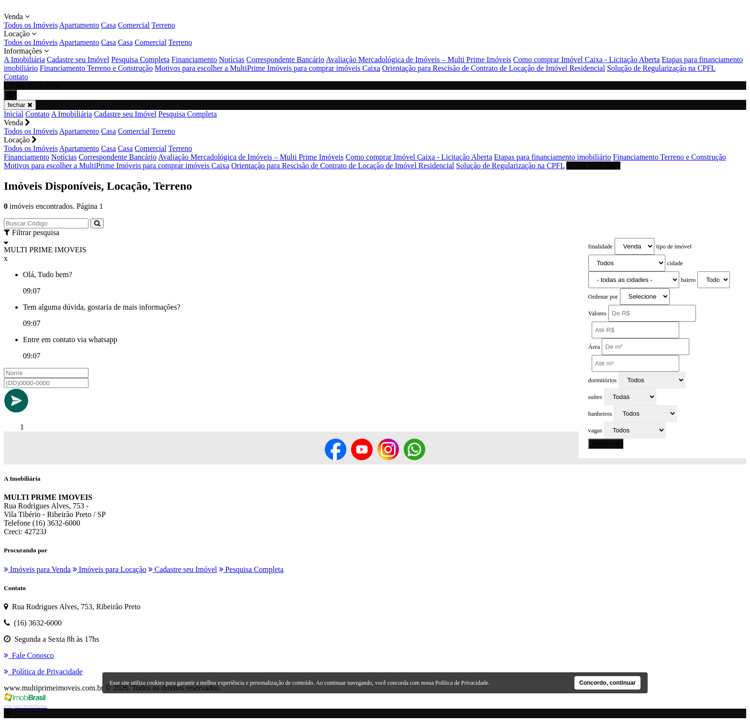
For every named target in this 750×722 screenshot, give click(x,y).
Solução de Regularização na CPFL (661, 68)
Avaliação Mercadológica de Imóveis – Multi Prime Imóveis (418, 59)
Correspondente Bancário (285, 59)
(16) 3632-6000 (593, 166)
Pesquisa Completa (140, 59)
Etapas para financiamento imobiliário (552, 157)
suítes (595, 397)
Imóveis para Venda (37, 569)
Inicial (13, 114)
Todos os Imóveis (31, 25)
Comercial (134, 25)
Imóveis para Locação (109, 569)
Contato (16, 77)
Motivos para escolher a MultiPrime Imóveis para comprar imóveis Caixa (267, 68)
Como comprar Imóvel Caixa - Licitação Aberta (586, 59)
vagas (595, 430)
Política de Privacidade (461, 682)
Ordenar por (603, 296)
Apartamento (79, 25)
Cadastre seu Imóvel (78, 59)
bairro (688, 280)
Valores (597, 313)
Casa (108, 25)
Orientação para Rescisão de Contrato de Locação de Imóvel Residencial (493, 68)
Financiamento (194, 59)
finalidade (600, 246)
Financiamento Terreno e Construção (96, 68)
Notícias (231, 59)
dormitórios (602, 380)
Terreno (164, 25)
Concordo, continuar (607, 682)
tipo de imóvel (674, 246)
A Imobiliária (24, 59)
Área (594, 347)
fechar (20, 104)
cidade (675, 263)
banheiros (600, 413)
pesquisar (606, 443)
